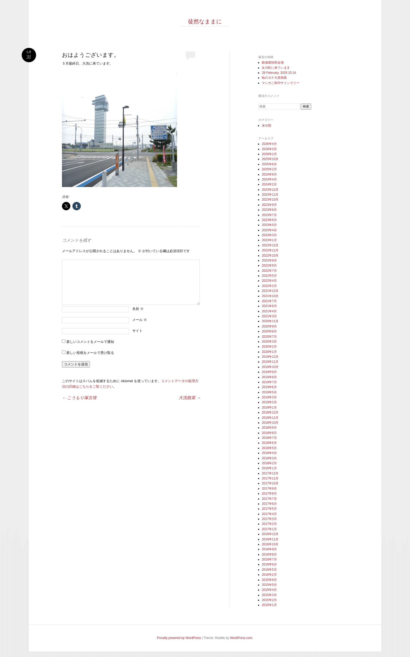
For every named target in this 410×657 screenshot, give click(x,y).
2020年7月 (269, 336)
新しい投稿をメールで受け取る (90, 353)
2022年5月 (269, 275)
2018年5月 (269, 448)
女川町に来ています (276, 68)
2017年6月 (269, 504)
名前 (138, 309)
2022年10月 (270, 255)
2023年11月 (270, 194)
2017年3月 (269, 519)
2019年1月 (269, 407)
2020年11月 (270, 321)
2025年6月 (269, 164)
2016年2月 (269, 574)
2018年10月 (270, 422)
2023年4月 (269, 230)
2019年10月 (270, 367)
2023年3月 (269, 235)
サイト (137, 331)
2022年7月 (269, 271)
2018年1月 (269, 468)
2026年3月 (269, 149)
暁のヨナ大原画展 (274, 78)
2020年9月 (269, 326)
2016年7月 (269, 559)
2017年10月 (270, 483)
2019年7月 (269, 382)
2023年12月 (270, 189)
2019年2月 (269, 402)
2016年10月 (270, 544)
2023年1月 (269, 240)
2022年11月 (270, 250)
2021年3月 (269, 316)
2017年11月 (270, 478)
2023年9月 (269, 205)
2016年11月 (270, 539)
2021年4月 (269, 311)
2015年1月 (269, 605)
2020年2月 (269, 346)
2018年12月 (270, 412)
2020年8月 (269, 331)
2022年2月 (269, 286)
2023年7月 (269, 215)
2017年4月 (269, 514)
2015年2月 (269, 600)
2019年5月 (269, 392)
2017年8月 (269, 493)
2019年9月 (269, 372)
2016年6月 (269, 564)
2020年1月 (269, 352)
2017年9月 (269, 488)
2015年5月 (269, 585)
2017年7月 (269, 499)
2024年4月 (269, 179)
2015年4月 (269, 590)
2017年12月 (270, 473)
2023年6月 (269, 220)
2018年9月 (269, 427)
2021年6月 (269, 306)
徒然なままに (205, 21)
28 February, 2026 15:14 (279, 73)
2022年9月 (269, 260)
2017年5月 (269, 509)
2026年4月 (269, 144)
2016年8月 (269, 554)
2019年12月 (270, 357)
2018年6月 (269, 443)
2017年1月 (269, 529)
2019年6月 (269, 387)
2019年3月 (269, 397)
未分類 (266, 125)
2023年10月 (270, 199)
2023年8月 (269, 210)
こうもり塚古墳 (79, 397)
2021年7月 (269, 301)
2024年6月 (269, 174)
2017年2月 (269, 524)
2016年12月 (270, 534)
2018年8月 (269, 433)
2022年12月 (270, 245)
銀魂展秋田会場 (273, 62)
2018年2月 (269, 463)
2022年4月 (269, 280)
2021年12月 (270, 291)
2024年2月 (269, 184)
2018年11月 (270, 418)
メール (139, 320)
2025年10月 (270, 159)
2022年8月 (269, 265)
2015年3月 (269, 595)
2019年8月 (269, 377)
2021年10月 (270, 296)
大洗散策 (190, 397)
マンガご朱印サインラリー (280, 83)
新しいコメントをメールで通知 (90, 342)
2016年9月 (269, 549)
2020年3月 (269, 341)
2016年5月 (269, 569)
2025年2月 (269, 169)
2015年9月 (269, 580)
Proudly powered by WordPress (179, 638)
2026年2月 (269, 154)
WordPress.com (241, 638)
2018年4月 (269, 453)
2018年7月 (269, 438)
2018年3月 (269, 458)
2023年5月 (269, 225)
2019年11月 (270, 362)
